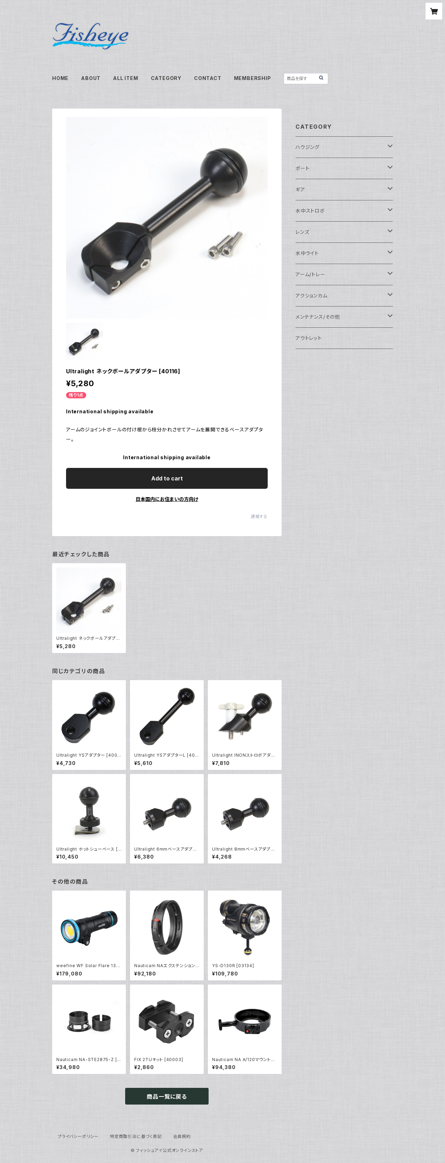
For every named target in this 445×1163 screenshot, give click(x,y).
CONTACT (207, 78)
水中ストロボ (310, 211)
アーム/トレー (310, 274)
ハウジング (307, 147)
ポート (302, 168)
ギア (300, 189)
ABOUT (90, 78)
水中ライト (307, 253)
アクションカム (311, 295)
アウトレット (309, 338)
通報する (259, 516)
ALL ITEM (125, 78)
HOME (60, 78)
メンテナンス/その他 (318, 317)
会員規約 (182, 1136)
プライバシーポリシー (78, 1136)
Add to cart (167, 478)
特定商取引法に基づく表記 (136, 1136)
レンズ (302, 232)
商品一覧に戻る (167, 1096)
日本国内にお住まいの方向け (167, 499)
